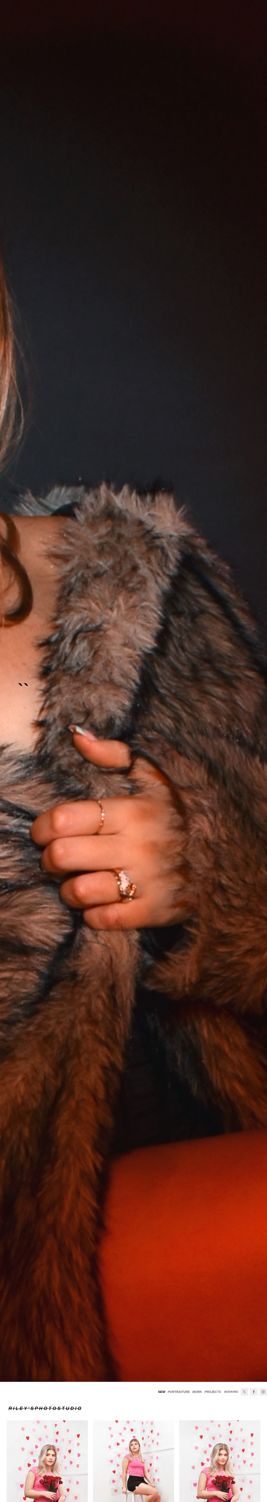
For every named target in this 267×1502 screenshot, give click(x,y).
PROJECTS (213, 1392)
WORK (197, 1392)
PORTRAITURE (179, 1392)
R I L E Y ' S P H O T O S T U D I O (45, 1408)
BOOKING (231, 1391)
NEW (161, 1392)
